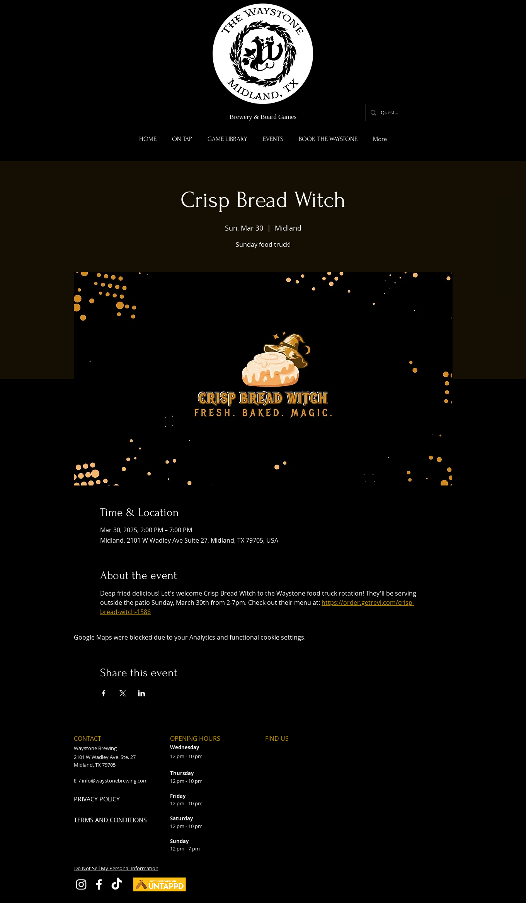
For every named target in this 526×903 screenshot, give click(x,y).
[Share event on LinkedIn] (141, 693)
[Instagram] (81, 884)
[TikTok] (117, 884)
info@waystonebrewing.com (115, 780)
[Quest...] (407, 112)
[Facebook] (99, 884)
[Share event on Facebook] (103, 693)
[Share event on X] (122, 693)
